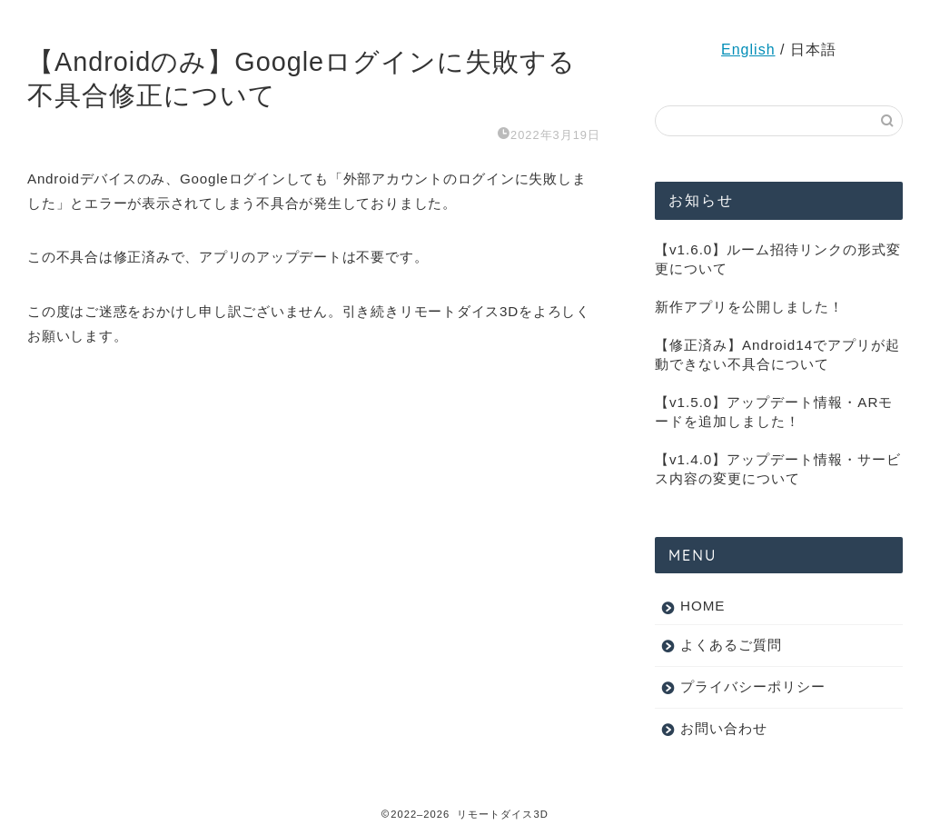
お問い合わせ (723, 728)
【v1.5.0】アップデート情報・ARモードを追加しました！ (774, 411)
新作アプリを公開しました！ (749, 306)
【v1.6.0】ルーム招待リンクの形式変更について (778, 259)
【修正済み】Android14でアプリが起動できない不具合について (777, 354)
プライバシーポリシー (753, 686)
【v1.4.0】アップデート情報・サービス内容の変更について (778, 469)
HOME (703, 605)
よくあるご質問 (731, 644)
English (748, 49)
